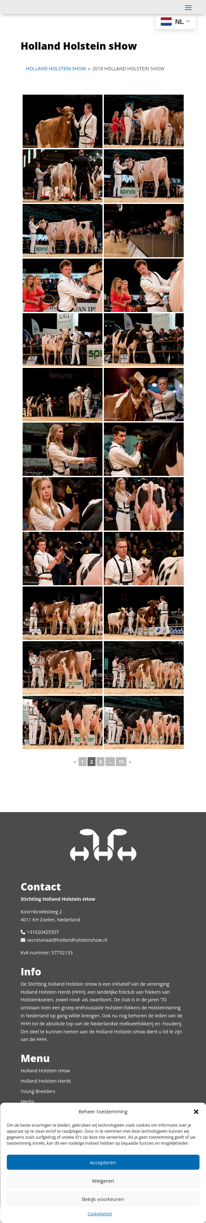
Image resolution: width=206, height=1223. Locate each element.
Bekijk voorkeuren (103, 1199)
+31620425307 (43, 948)
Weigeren (103, 1180)
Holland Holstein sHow (56, 84)
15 (121, 777)
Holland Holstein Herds (46, 1097)
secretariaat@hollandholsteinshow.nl (67, 956)
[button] (196, 1111)
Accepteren (103, 1162)
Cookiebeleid (99, 1214)
